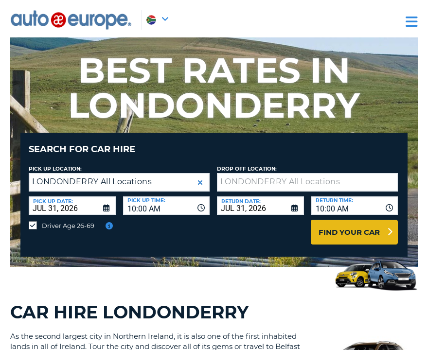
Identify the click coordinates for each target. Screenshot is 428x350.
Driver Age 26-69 (68, 218)
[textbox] (307, 175)
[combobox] (166, 198)
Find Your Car (349, 224)
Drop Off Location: (247, 161)
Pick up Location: (55, 161)
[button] (200, 175)
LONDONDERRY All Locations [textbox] (92, 174)
